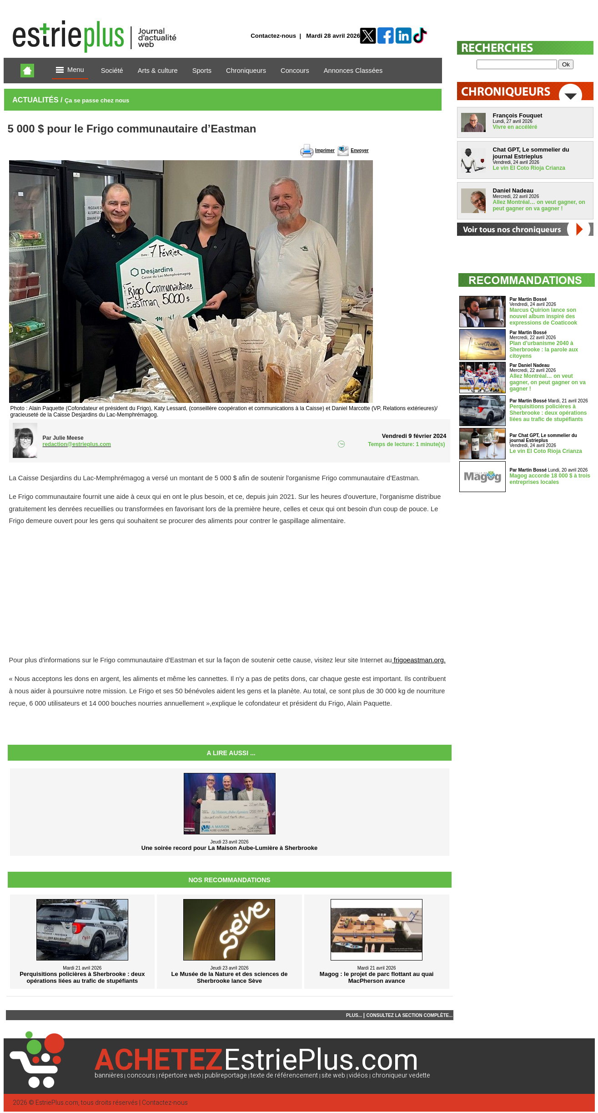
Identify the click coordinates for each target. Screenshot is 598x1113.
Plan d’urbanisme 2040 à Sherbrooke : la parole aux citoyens (544, 349)
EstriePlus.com (56, 1103)
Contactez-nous (273, 35)
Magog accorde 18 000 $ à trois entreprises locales (550, 479)
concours (141, 1075)
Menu (70, 70)
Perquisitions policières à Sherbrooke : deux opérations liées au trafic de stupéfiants (548, 412)
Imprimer (325, 150)
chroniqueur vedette (401, 1075)
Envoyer (359, 150)
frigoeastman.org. (419, 660)
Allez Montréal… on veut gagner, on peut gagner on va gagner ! (539, 205)
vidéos (358, 1075)
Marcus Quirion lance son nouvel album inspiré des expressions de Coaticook (544, 316)
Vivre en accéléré (515, 127)
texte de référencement (284, 1075)
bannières (109, 1075)
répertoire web (180, 1075)
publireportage (226, 1075)
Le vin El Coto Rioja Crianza (529, 168)
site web (333, 1075)
